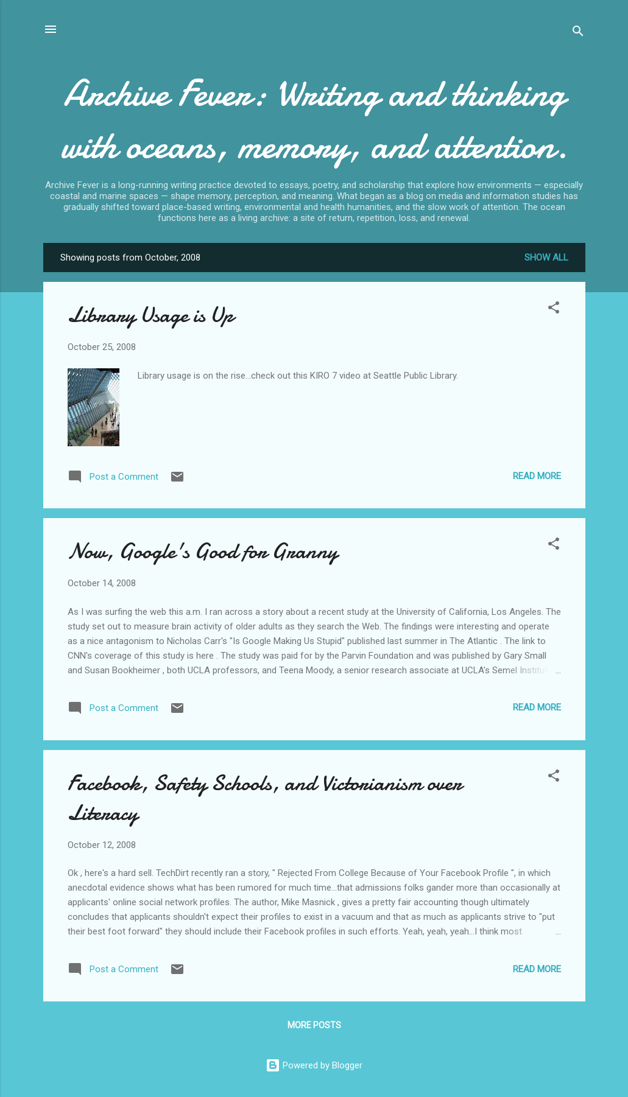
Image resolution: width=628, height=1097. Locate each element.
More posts (314, 1025)
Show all (546, 257)
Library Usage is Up (150, 315)
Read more (537, 476)
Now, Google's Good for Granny (202, 551)
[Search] (578, 33)
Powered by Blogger (314, 1065)
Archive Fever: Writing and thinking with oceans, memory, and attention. (314, 119)
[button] (553, 309)
